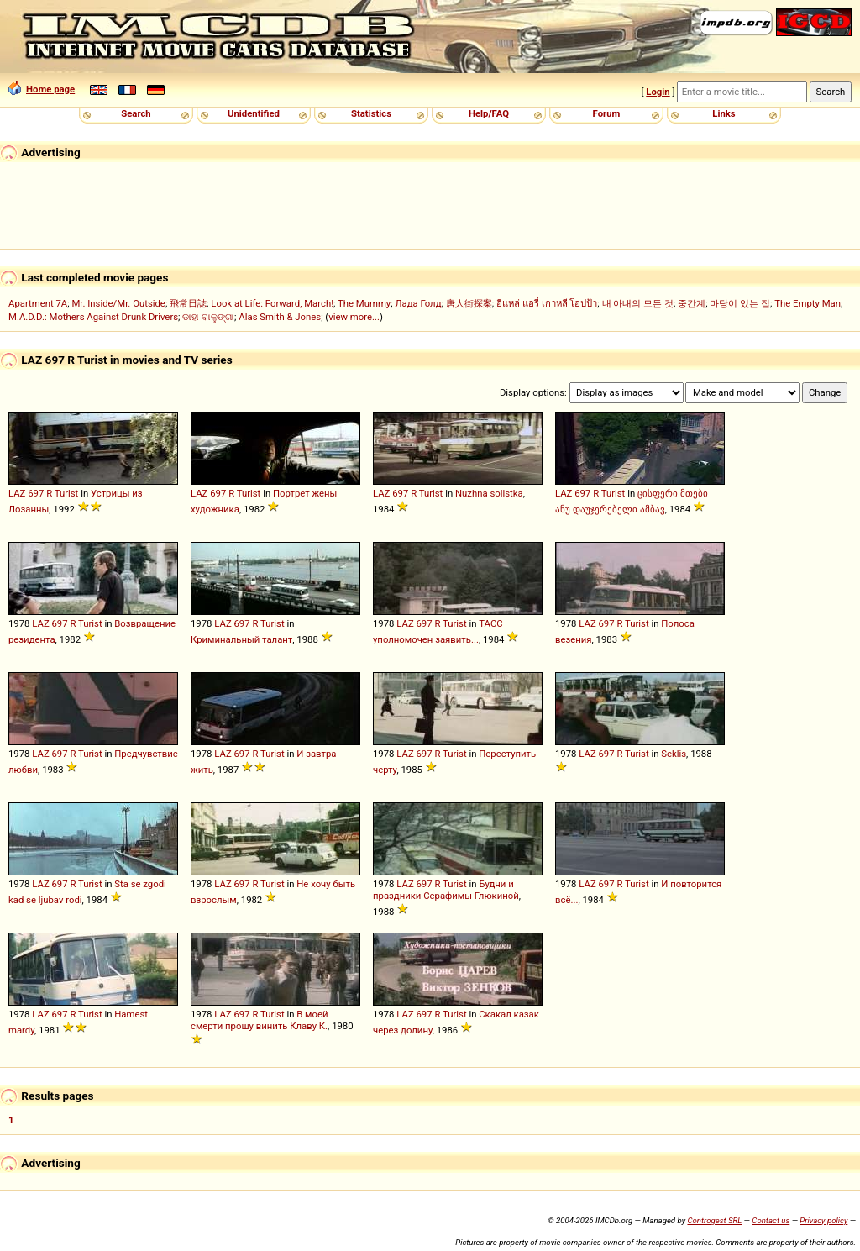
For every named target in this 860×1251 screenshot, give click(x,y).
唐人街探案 (469, 303)
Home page (41, 89)
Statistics (371, 113)
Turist (67, 493)
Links (723, 113)
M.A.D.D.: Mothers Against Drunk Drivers (93, 317)
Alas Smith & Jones (280, 317)
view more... (354, 317)
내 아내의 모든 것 (638, 303)
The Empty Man (807, 303)
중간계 (691, 303)
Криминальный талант (241, 639)
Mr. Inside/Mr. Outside (118, 303)
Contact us (770, 1220)
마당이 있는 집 (740, 303)
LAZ (16, 493)
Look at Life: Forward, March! (272, 303)
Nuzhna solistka (489, 493)
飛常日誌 (188, 303)
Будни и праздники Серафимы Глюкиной (446, 889)
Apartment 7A (37, 303)
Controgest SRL (714, 1220)
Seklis (673, 754)
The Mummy (364, 303)
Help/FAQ (489, 113)
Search (135, 113)
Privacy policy (823, 1220)
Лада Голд (418, 303)
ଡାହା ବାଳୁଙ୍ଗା (208, 317)
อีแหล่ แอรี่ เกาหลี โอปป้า (546, 303)
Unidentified (254, 113)
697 (36, 493)
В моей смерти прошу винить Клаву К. (259, 1020)
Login (657, 91)
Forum (607, 113)
